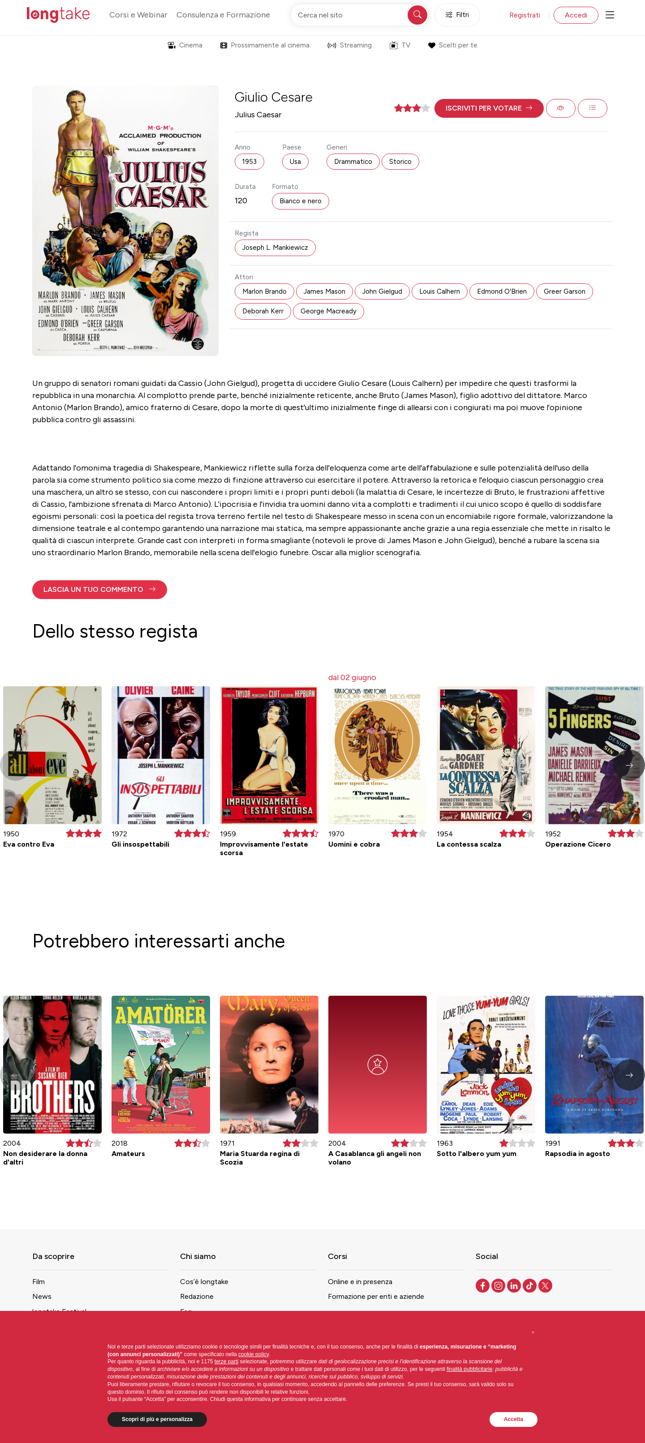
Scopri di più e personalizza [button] (157, 1419)
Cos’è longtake (204, 1281)
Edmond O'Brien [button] (502, 291)
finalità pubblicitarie (469, 1369)
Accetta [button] (513, 1419)
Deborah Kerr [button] (263, 311)
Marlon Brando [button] (264, 291)
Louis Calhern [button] (439, 291)
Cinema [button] (185, 45)
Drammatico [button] (353, 162)
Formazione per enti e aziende (376, 1296)
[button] (489, 108)
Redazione (197, 1296)
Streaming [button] (349, 45)
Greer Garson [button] (564, 291)
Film (38, 1281)
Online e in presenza (360, 1281)
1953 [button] (249, 162)
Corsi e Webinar (138, 15)
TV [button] (400, 45)
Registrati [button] (524, 15)
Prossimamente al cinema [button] (265, 45)
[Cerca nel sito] (359, 15)
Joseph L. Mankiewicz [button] (275, 248)
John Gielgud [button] (382, 291)
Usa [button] (295, 162)
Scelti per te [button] (452, 45)
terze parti (226, 1361)
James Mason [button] (324, 291)
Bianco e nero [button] (301, 201)
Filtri (457, 15)
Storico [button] (400, 162)
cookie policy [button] (253, 1354)
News (42, 1296)
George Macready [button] (329, 311)
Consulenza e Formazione (223, 15)
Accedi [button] (576, 15)
